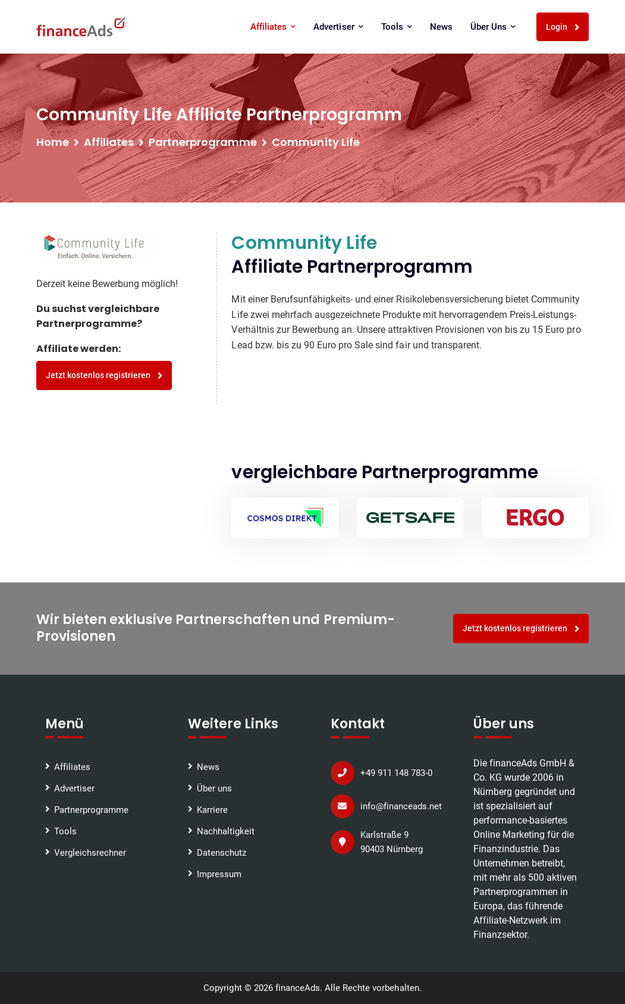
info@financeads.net (401, 806)
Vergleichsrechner (90, 852)
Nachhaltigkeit (226, 831)
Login (563, 27)
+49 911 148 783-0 (396, 773)
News (441, 26)
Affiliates (273, 26)
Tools (396, 26)
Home (52, 142)
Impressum (219, 874)
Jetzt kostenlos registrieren (104, 375)
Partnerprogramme (91, 810)
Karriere (212, 810)
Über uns (493, 26)
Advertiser (338, 26)
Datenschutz (221, 852)
